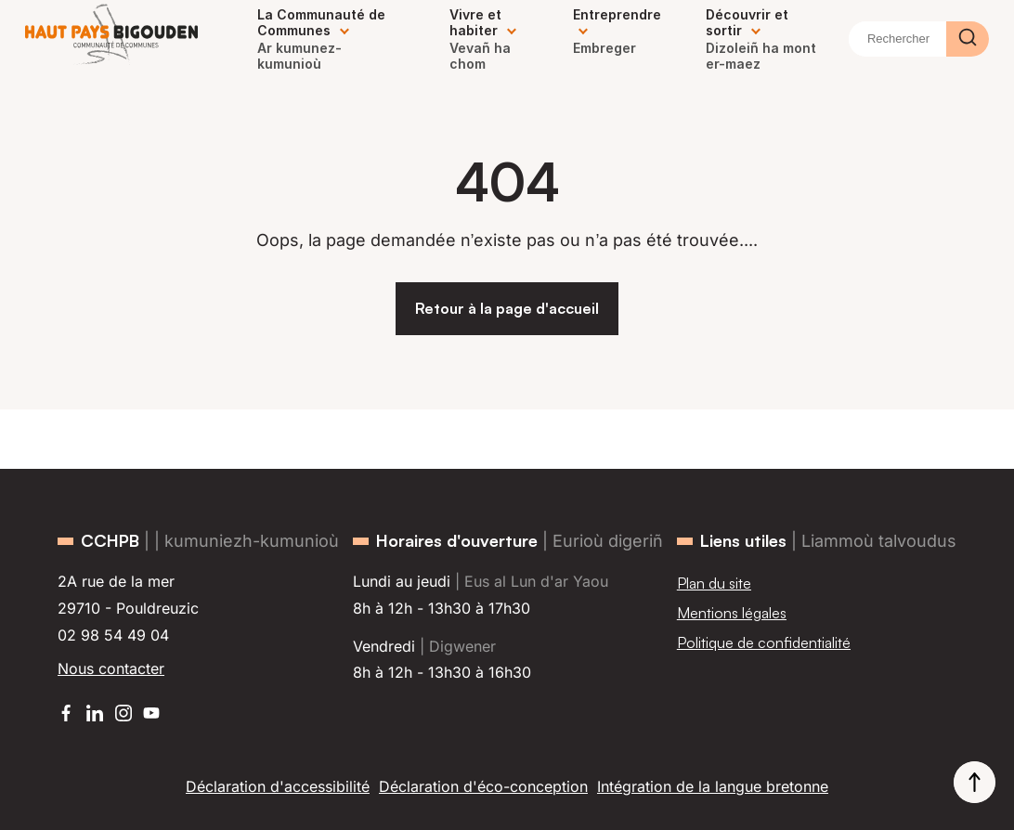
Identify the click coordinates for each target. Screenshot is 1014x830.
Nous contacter (111, 668)
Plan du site (714, 583)
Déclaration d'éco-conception (483, 786)
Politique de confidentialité (764, 642)
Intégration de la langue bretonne (712, 786)
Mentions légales (731, 612)
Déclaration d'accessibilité (278, 786)
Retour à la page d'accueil (507, 308)
